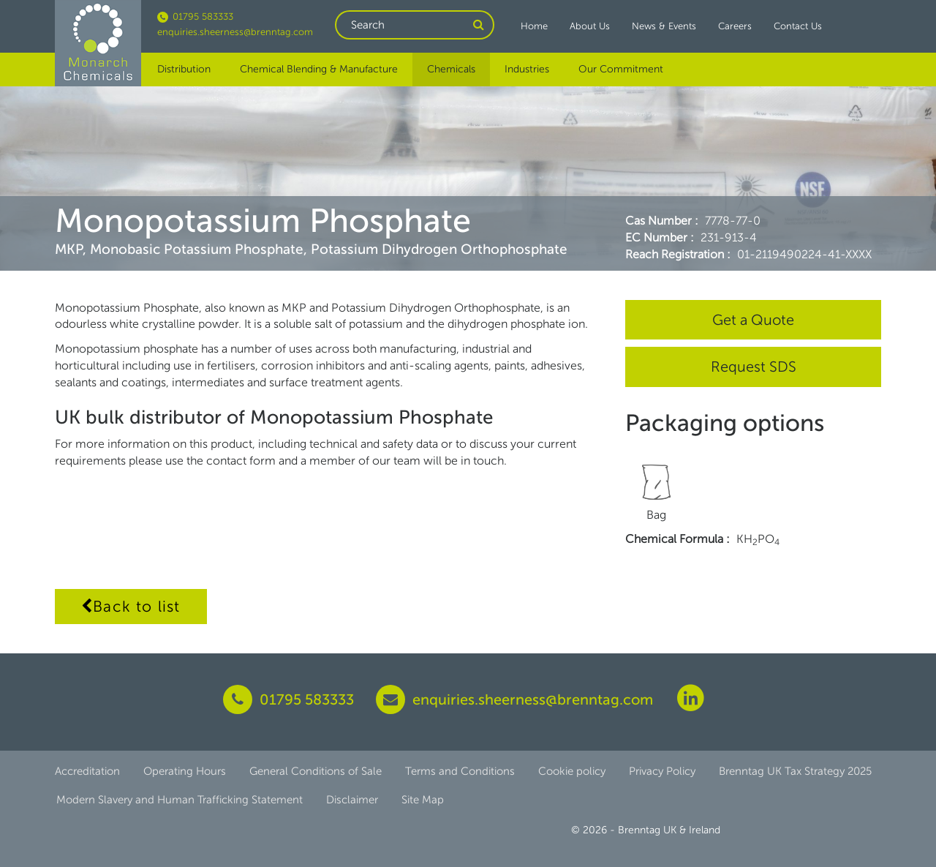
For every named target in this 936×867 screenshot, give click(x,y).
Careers (735, 25)
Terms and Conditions (460, 771)
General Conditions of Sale (315, 771)
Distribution (184, 69)
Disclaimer (352, 799)
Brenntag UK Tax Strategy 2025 (795, 771)
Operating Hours (184, 771)
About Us (590, 25)
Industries (527, 69)
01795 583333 (195, 16)
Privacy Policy (662, 771)
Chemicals (451, 69)
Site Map (422, 799)
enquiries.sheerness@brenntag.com (235, 31)
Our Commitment (620, 69)
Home (534, 25)
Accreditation (87, 771)
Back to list (131, 606)
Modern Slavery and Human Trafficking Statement (179, 799)
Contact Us (798, 25)
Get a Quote (753, 320)
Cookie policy (571, 771)
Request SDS (753, 366)
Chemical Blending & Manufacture (319, 69)
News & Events (664, 25)
